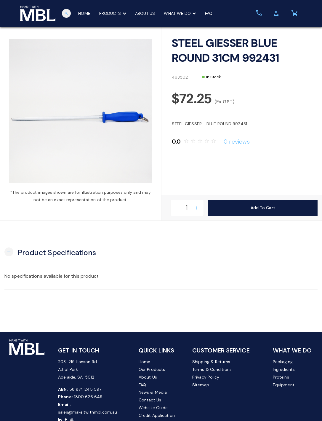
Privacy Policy (205, 377)
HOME (84, 13)
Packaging (283, 361)
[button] (50, 252)
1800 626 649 (88, 396)
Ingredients (284, 369)
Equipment (283, 384)
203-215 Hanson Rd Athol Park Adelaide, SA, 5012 (77, 369)
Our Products (152, 369)
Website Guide (153, 407)
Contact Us (150, 400)
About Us (148, 377)
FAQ (208, 13)
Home (144, 361)
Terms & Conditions (212, 369)
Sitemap (200, 384)
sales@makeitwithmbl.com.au (87, 412)
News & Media (153, 392)
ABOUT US (145, 13)
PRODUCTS (112, 13)
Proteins (281, 377)
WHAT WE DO (180, 13)
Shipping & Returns (211, 361)
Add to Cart (263, 207)
